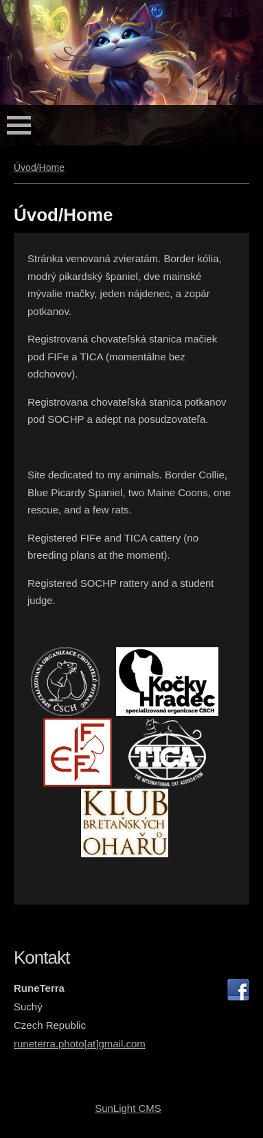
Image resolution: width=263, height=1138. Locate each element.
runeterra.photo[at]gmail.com (80, 1043)
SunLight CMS (128, 1108)
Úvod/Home (39, 167)
